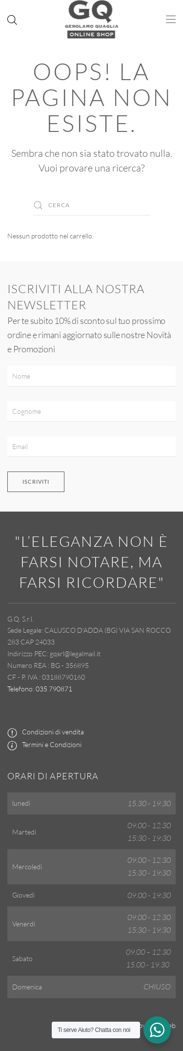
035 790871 (54, 689)
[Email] (91, 446)
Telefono (20, 689)
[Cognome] (91, 411)
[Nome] (91, 376)
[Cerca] (91, 205)
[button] (171, 19)
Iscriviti (35, 481)
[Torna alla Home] (91, 19)
